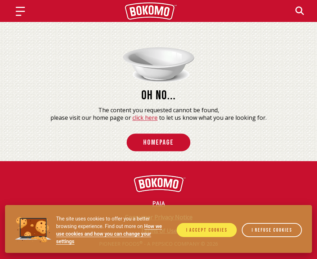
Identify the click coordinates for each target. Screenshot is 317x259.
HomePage (158, 142)
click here (145, 118)
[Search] (300, 10)
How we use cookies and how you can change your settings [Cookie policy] (109, 233)
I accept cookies (206, 230)
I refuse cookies (272, 230)
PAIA (158, 204)
